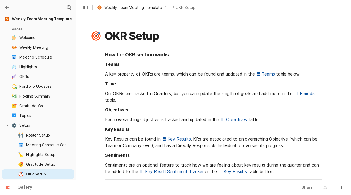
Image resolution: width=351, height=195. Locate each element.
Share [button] (307, 187)
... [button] (169, 7)
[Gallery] (7, 7)
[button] (69, 7)
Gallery (24, 188)
